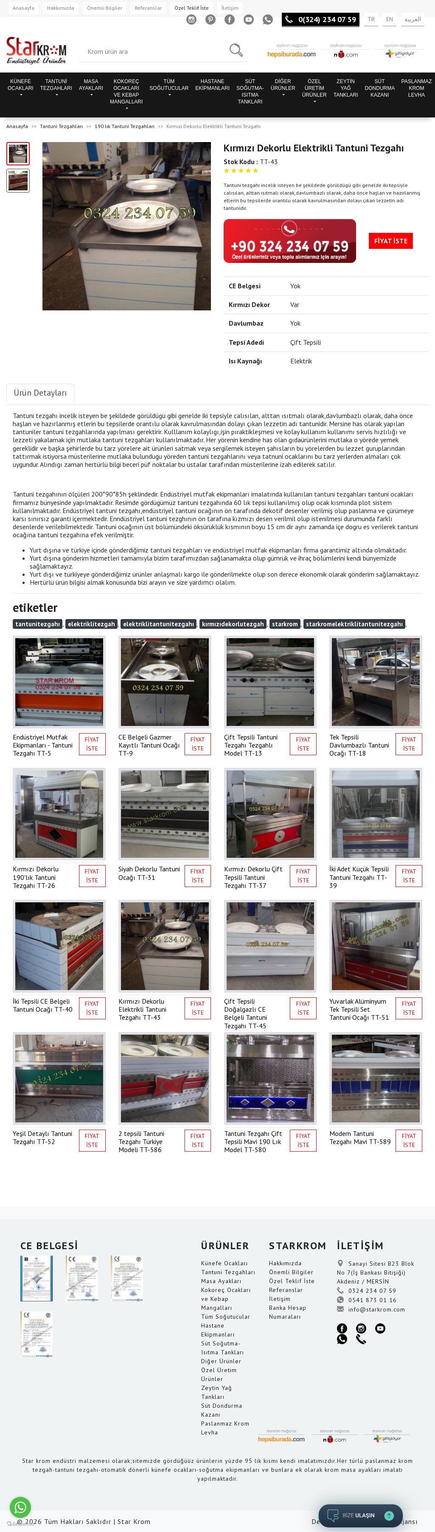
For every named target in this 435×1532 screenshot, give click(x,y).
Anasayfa (23, 8)
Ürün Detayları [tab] (40, 392)
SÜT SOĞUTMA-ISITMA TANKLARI (250, 91)
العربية (412, 19)
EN (389, 19)
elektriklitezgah (91, 624)
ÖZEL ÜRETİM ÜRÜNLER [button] (314, 88)
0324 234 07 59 (366, 1291)
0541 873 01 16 (367, 1300)
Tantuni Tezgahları (61, 126)
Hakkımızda (60, 8)
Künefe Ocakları (224, 1263)
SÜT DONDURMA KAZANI (380, 88)
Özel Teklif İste (191, 8)
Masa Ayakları (221, 1281)
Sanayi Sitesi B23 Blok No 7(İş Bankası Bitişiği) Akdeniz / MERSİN (375, 1272)
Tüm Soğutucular (225, 1316)
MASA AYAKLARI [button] (91, 84)
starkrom (285, 624)
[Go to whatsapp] (20, 1507)
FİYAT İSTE (390, 241)
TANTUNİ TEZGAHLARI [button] (56, 84)
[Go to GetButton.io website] (20, 1523)
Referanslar (148, 8)
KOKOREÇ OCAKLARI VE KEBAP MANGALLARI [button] (126, 91)
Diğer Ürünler (221, 1361)
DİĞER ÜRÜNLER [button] (283, 84)
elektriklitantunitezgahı (158, 624)
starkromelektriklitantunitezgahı (354, 624)
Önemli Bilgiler (104, 8)
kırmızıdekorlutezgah (233, 624)
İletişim (230, 8)
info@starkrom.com (371, 1309)
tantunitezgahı (37, 624)
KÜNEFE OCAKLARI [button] (21, 84)
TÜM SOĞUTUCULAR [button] (168, 84)
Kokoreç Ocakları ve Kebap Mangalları (226, 1299)
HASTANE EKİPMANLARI (212, 84)
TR (371, 19)
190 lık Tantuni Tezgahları (124, 126)
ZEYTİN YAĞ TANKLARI (346, 88)
